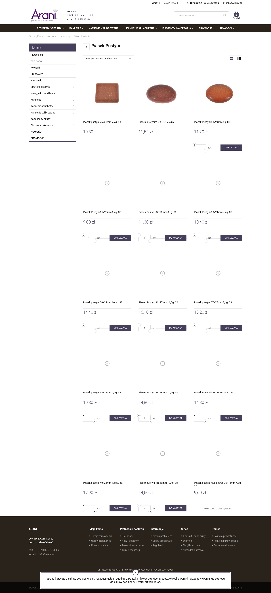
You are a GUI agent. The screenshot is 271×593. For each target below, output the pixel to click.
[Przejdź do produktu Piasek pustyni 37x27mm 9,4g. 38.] (218, 273)
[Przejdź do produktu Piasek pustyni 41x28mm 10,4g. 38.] (162, 453)
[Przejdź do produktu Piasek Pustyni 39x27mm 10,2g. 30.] (218, 363)
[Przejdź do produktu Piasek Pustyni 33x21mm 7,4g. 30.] (218, 183)
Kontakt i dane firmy (194, 536)
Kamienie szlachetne (42, 106)
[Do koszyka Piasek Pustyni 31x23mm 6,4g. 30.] (120, 238)
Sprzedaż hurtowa (193, 550)
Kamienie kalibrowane (43, 112)
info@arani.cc (82, 18)
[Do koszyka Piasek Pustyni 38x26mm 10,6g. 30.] (175, 418)
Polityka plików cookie (226, 540)
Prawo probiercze (162, 536)
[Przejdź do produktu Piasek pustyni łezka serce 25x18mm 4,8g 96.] (218, 453)
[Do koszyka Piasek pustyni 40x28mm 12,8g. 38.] (120, 508)
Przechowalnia (99, 545)
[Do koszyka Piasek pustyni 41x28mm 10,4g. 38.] (175, 508)
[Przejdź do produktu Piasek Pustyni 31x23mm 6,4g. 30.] (107, 183)
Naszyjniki (36, 80)
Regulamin (158, 545)
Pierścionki (37, 54)
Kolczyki (35, 67)
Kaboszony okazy (41, 118)
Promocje (37, 138)
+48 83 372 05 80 (80, 15)
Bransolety (37, 74)
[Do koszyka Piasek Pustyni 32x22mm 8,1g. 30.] (175, 238)
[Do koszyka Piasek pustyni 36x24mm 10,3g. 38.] (120, 328)
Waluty (156, 3)
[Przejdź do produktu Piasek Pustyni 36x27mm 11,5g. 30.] (162, 273)
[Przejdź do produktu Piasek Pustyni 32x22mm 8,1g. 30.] (162, 183)
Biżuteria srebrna (40, 86)
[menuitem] (50, 28)
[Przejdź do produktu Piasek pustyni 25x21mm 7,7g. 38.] (107, 93)
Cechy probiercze (162, 540)
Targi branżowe (191, 545)
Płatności (127, 536)
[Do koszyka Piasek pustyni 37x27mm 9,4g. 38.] (231, 328)
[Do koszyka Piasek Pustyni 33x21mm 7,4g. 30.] (231, 238)
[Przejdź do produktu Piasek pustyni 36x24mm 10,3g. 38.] (107, 273)
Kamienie (36, 99)
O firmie (187, 540)
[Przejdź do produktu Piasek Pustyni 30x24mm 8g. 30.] (218, 93)
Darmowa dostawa (224, 545)
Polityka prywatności (225, 536)
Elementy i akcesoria (42, 125)
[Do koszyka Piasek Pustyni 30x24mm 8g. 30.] (231, 147)
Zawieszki (36, 61)
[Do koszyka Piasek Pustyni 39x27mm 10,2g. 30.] (231, 418)
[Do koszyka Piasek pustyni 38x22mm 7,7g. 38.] (120, 418)
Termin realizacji (131, 550)
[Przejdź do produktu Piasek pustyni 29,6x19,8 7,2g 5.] (162, 93)
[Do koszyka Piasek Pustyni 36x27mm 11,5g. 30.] (175, 328)
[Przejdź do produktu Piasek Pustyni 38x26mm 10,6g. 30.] (162, 363)
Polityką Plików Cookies (143, 578)
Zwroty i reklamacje (133, 545)
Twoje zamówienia (101, 536)
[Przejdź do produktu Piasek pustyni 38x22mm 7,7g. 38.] (107, 363)
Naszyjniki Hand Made (43, 93)
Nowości (36, 131)
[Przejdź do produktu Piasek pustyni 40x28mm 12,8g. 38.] (107, 453)
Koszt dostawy (130, 540)
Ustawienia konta (101, 540)
